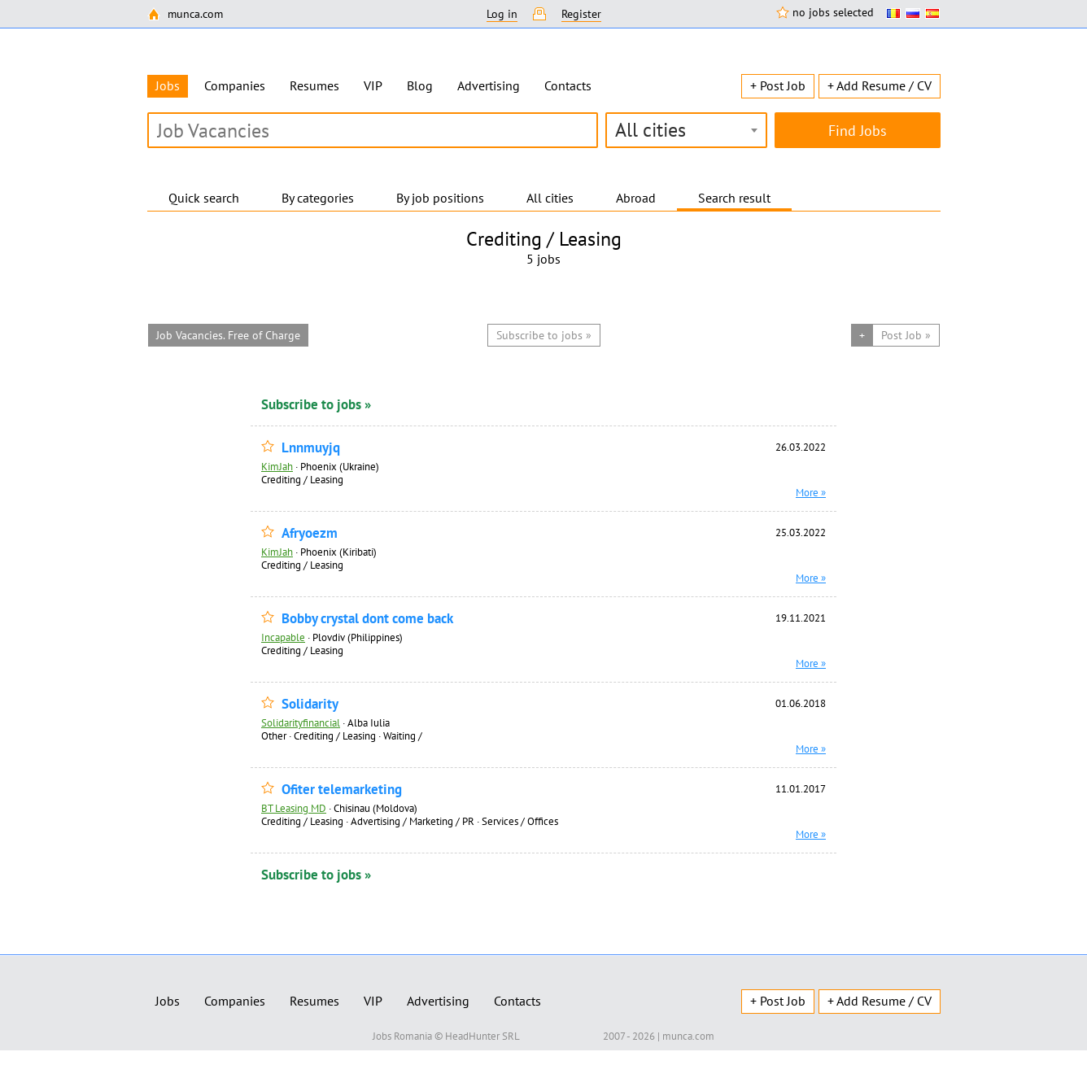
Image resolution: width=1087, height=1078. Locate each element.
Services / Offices (520, 820)
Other (273, 735)
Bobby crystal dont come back (367, 619)
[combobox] (686, 130)
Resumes (314, 85)
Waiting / (402, 735)
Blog (420, 85)
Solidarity (310, 704)
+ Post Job (777, 85)
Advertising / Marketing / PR (412, 820)
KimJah (277, 466)
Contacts (568, 85)
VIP (373, 85)
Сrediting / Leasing (302, 479)
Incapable (283, 637)
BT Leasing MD (293, 807)
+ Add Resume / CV (879, 85)
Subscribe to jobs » (316, 404)
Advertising (488, 85)
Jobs (167, 1001)
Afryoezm (310, 533)
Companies (234, 85)
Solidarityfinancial (300, 722)
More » (811, 492)
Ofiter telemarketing (342, 789)
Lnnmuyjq (311, 448)
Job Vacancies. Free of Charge (228, 335)
